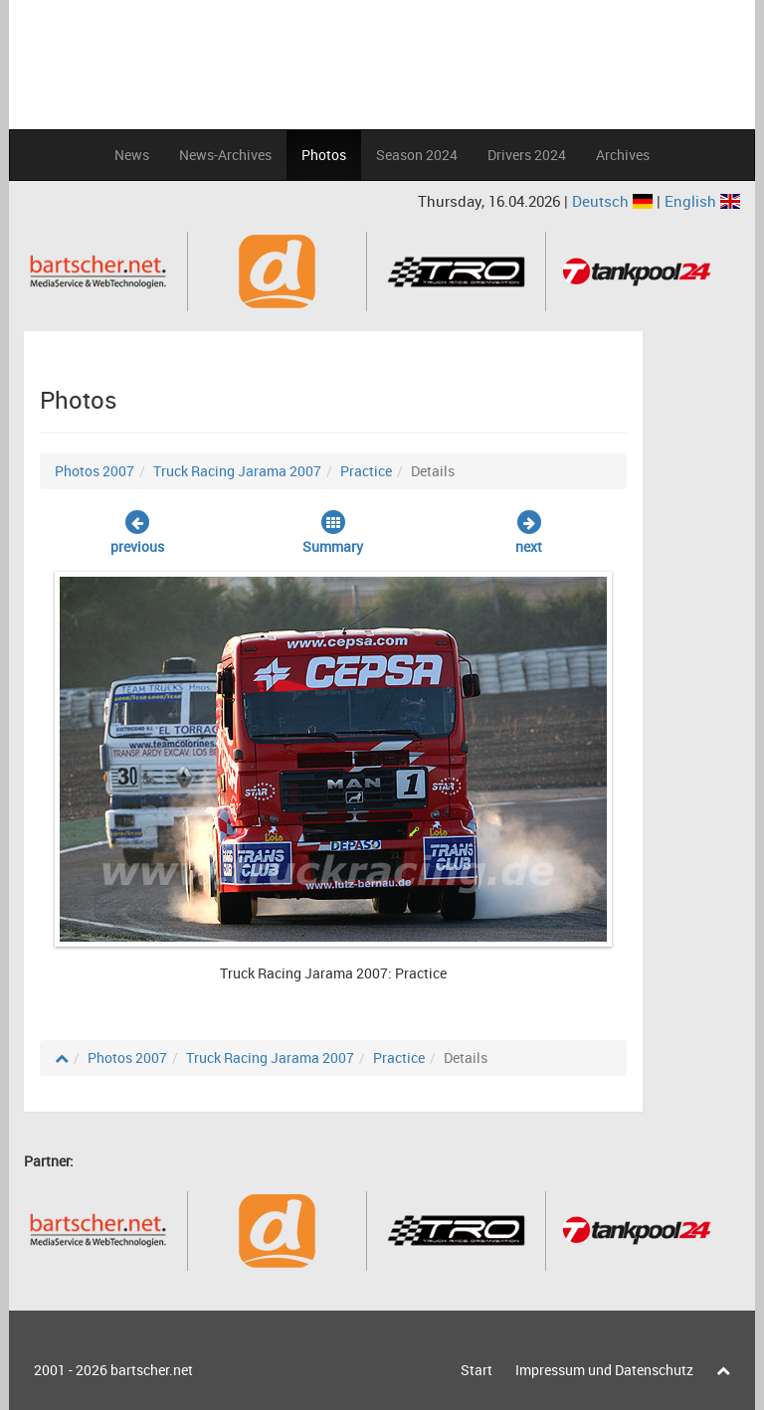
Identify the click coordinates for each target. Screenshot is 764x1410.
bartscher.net (151, 1369)
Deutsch (614, 201)
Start (476, 1369)
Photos (323, 154)
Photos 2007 (94, 470)
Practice (366, 470)
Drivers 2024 (526, 154)
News (131, 154)
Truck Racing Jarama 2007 (237, 470)
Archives (623, 154)
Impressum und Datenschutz (604, 1369)
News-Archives (225, 154)
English (702, 201)
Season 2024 (417, 154)
